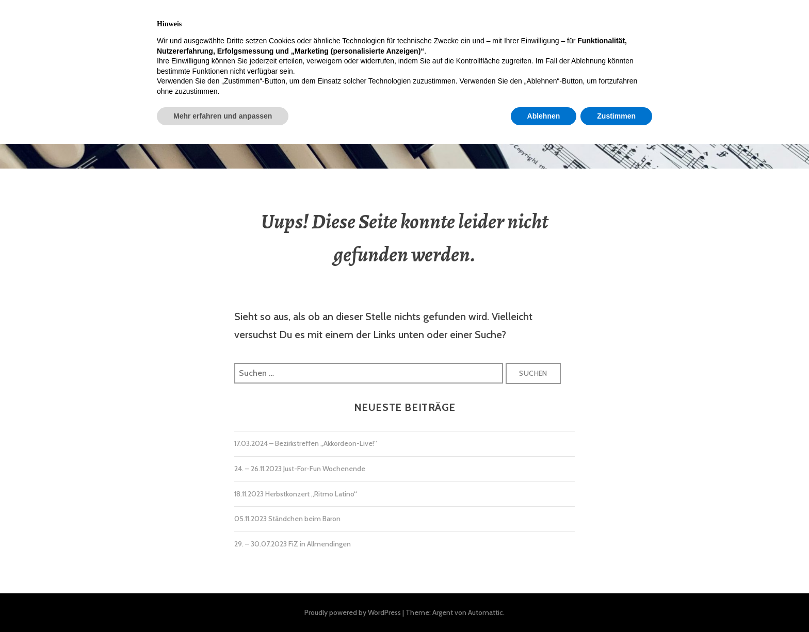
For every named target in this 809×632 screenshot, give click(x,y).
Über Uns (280, 22)
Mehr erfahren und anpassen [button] (222, 604)
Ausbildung (349, 22)
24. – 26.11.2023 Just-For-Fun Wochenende (299, 468)
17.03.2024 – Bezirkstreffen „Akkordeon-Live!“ (305, 443)
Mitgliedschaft (431, 22)
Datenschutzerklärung (672, 22)
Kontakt (508, 22)
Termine (218, 22)
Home (97, 22)
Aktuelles (155, 22)
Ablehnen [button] (543, 604)
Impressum (573, 22)
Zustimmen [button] (616, 604)
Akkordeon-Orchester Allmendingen (404, 106)
